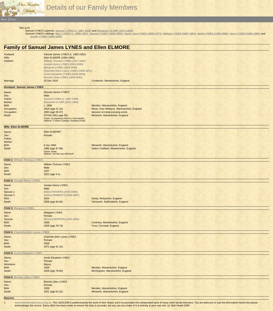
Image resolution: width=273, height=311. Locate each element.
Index (13, 19)
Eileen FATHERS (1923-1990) (60, 191)
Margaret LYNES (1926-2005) (60, 67)
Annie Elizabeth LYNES (28, 253)
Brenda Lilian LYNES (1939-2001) (63, 77)
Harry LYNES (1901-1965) (245, 33)
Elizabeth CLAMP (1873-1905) (115, 30)
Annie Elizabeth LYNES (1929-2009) (64, 74)
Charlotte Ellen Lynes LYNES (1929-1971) (68, 70)
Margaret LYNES (24, 208)
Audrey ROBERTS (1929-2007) (62, 195)
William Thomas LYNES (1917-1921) (65, 60)
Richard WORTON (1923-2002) (61, 219)
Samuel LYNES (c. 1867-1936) (73, 30)
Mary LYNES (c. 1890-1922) (71, 33)
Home (4, 19)
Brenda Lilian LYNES (26, 277)
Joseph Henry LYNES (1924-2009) (63, 64)
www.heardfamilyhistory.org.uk (33, 302)
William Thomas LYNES (28, 159)
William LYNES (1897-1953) (179, 33)
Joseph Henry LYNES (27, 180)
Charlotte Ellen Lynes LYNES (32, 232)
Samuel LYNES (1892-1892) (106, 33)
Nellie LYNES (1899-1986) (212, 33)
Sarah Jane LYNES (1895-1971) (143, 33)
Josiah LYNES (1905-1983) (46, 36)
